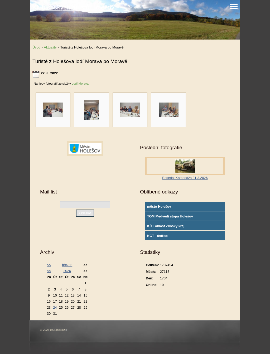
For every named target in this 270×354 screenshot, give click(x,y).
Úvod (36, 47)
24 (55, 307)
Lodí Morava (80, 83)
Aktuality (50, 47)
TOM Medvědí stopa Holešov (170, 216)
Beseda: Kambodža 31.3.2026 (185, 178)
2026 (67, 271)
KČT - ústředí (157, 236)
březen (67, 265)
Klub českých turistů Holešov (73, 7)
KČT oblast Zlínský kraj (166, 226)
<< (49, 265)
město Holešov (159, 206)
